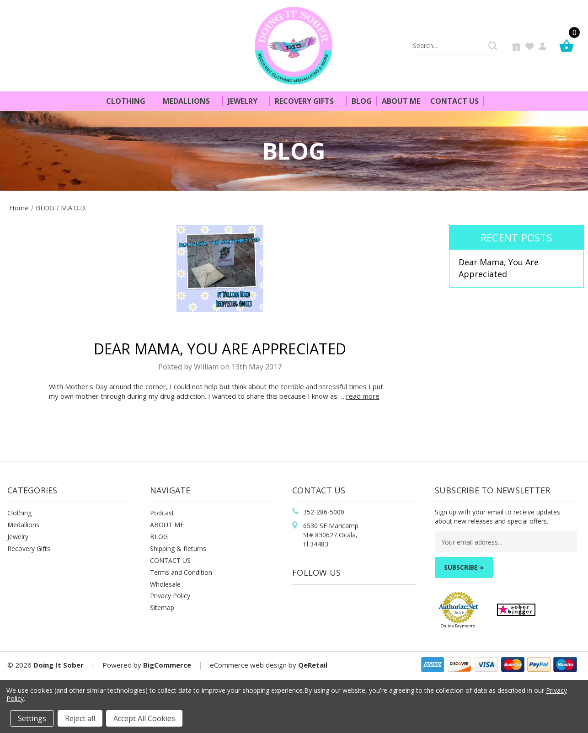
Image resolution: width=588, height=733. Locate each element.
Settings (32, 718)
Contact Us (454, 101)
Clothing (129, 101)
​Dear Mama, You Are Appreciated (220, 348)
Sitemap (162, 607)
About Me (401, 101)
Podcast (162, 512)
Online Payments (458, 626)
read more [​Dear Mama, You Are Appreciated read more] (363, 396)
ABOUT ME (167, 524)
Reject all (80, 718)
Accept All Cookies (144, 718)
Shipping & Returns (178, 548)
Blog (362, 101)
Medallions (190, 101)
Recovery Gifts (308, 101)
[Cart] (568, 45)
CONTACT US (170, 560)
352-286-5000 (323, 512)
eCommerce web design (248, 664)
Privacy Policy (170, 595)
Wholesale (165, 584)
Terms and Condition (181, 572)
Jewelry (246, 101)
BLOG (159, 536)
